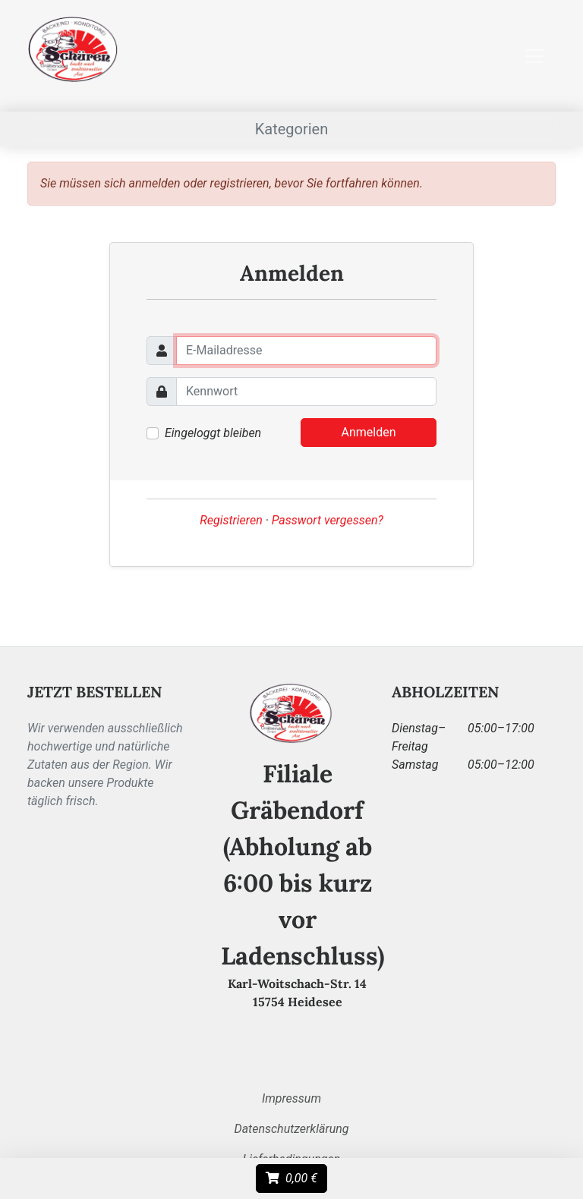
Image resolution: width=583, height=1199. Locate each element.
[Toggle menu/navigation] (534, 56)
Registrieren (231, 520)
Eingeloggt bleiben (213, 433)
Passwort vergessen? (327, 520)
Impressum (291, 1098)
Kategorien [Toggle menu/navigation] (292, 129)
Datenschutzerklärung (291, 1129)
